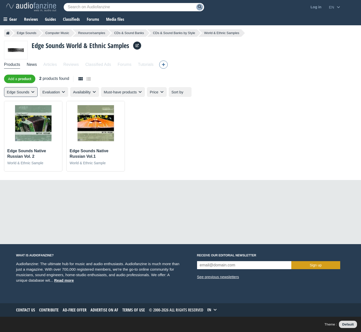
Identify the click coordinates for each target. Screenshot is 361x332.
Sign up (316, 265)
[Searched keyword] (134, 7)
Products (12, 64)
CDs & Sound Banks (129, 33)
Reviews (31, 19)
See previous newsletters (218, 277)
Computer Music (57, 33)
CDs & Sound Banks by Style (174, 33)
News (32, 64)
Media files (115, 19)
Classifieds (71, 19)
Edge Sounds (26, 33)
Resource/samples (91, 33)
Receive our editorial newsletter (226, 255)
